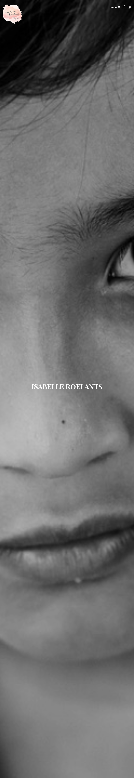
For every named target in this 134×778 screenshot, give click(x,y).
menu (115, 7)
